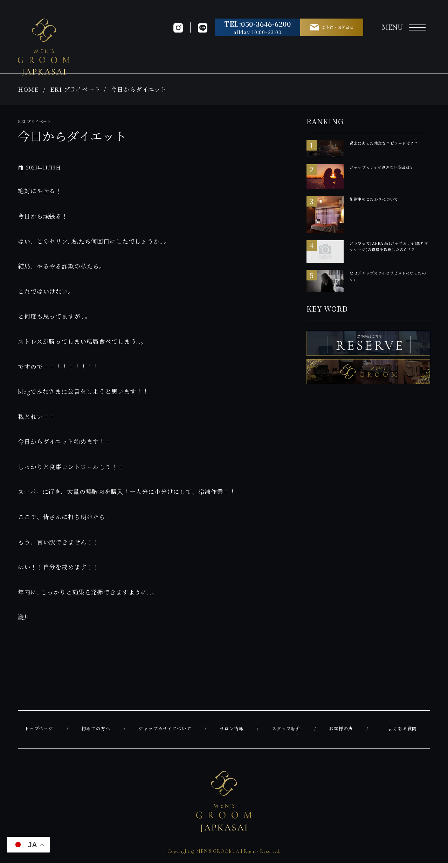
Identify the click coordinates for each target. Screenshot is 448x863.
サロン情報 (232, 729)
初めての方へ (95, 729)
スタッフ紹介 (286, 729)
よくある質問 (402, 729)
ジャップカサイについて (164, 729)
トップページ (39, 729)
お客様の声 (341, 729)
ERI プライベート (75, 89)
